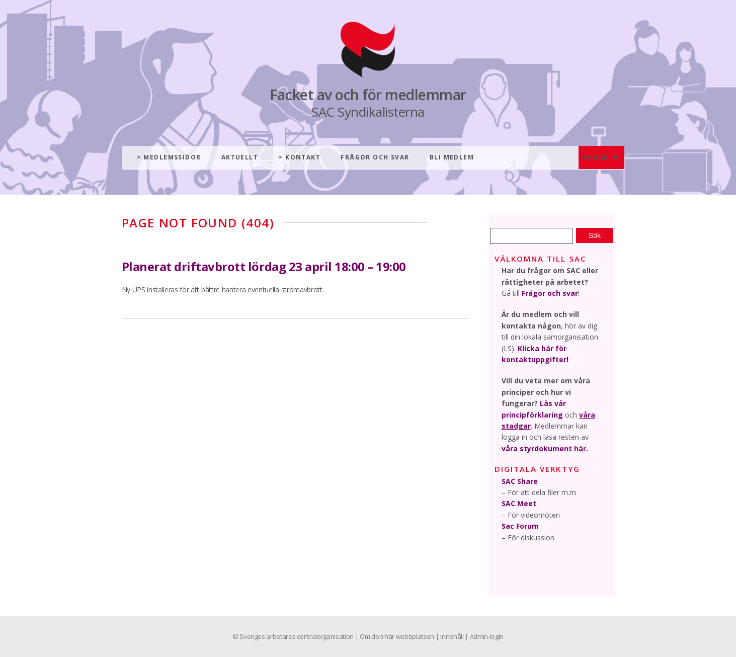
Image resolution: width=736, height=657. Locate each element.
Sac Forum (520, 526)
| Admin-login (484, 636)
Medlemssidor (172, 157)
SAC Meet (519, 503)
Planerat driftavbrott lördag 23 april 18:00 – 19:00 (264, 266)
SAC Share (520, 481)
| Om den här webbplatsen (395, 636)
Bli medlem (452, 157)
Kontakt (302, 157)
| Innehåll (450, 636)
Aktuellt (240, 157)
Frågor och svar (375, 157)
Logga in (602, 157)
